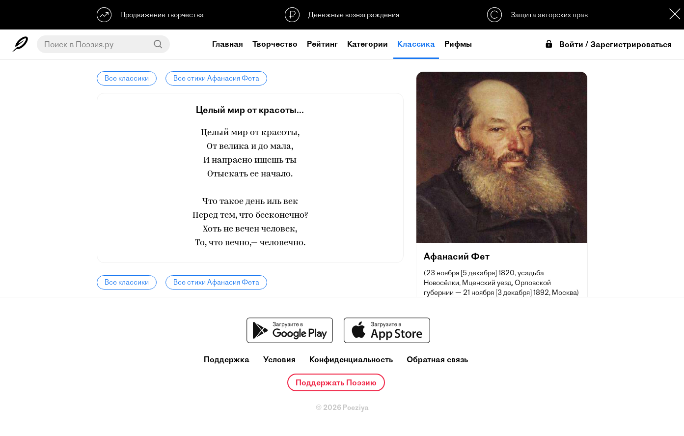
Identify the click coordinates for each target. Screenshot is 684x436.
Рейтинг (322, 44)
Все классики (127, 78)
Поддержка (226, 359)
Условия (279, 359)
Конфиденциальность (351, 359)
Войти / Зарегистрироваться (608, 44)
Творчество (275, 44)
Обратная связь (437, 359)
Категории (367, 44)
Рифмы (458, 44)
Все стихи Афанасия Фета (216, 78)
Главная (227, 44)
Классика (416, 44)
